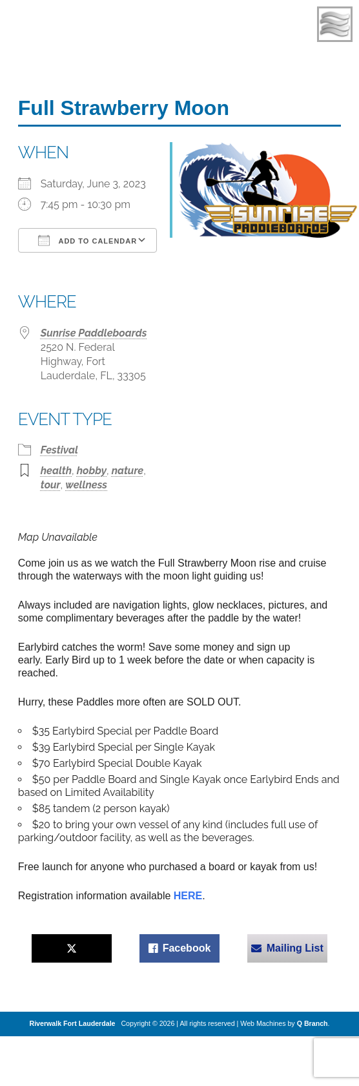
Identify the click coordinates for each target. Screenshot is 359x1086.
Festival (59, 450)
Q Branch (312, 1023)
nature (127, 471)
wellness (86, 485)
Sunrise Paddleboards (94, 333)
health (56, 471)
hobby (92, 471)
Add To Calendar (87, 240)
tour (51, 485)
